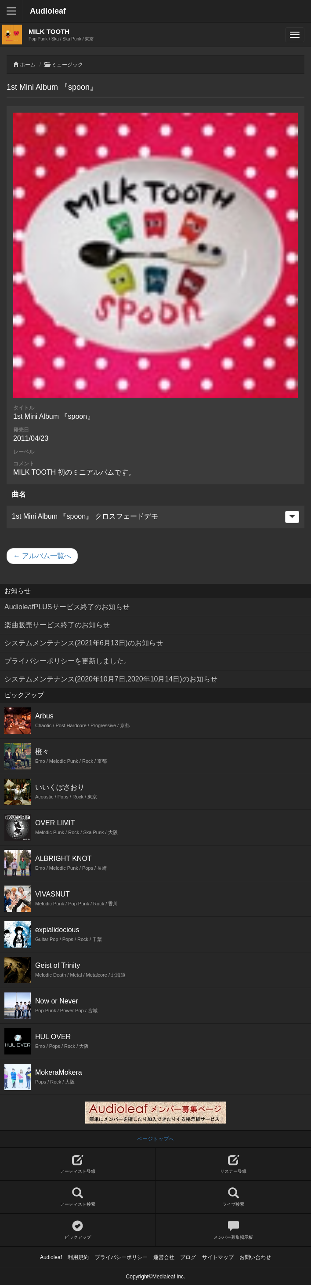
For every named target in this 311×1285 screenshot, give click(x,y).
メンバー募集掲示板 (233, 1230)
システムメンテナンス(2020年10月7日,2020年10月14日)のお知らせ (110, 679)
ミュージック (67, 65)
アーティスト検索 (77, 1197)
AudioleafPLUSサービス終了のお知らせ (67, 607)
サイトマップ (218, 1257)
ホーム (28, 65)
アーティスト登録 (77, 1164)
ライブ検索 (233, 1197)
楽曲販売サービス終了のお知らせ (57, 625)
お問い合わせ (255, 1257)
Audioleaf (48, 11)
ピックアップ (77, 1230)
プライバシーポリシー (121, 1257)
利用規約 (78, 1257)
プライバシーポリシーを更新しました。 (67, 661)
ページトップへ (155, 1139)
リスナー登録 (233, 1164)
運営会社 (163, 1257)
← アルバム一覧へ (42, 556)
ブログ (188, 1257)
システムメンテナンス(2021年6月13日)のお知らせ (83, 643)
